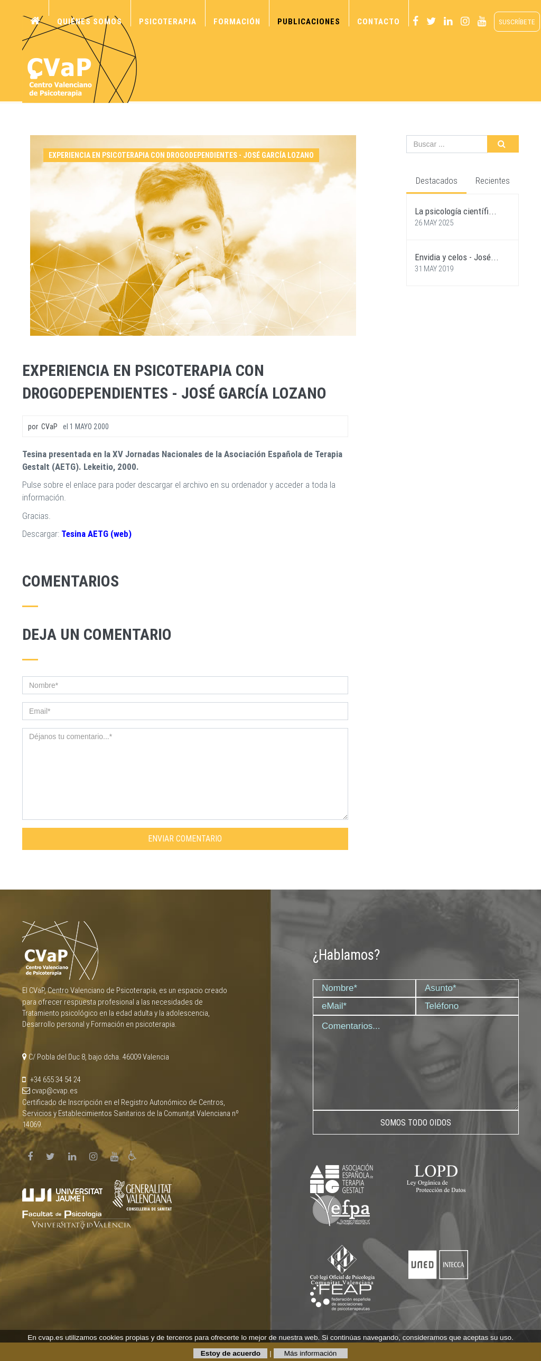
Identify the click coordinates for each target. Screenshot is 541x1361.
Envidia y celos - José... (457, 257)
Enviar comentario (185, 839)
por (43, 426)
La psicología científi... (456, 211)
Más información (310, 1353)
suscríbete (517, 21)
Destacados (437, 180)
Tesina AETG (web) (96, 533)
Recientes (492, 180)
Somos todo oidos (415, 1123)
